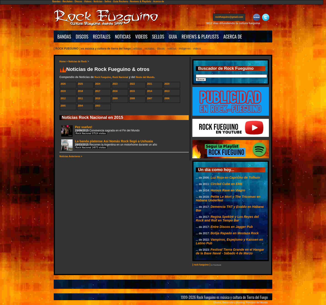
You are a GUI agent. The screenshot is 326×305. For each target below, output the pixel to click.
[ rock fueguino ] (201, 264)
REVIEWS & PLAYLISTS (200, 36)
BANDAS (64, 36)
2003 (97, 105)
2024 (97, 84)
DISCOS (82, 36)
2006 (166, 98)
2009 (114, 98)
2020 (166, 84)
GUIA (173, 36)
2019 (63, 91)
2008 (132, 98)
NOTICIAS (123, 36)
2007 (149, 98)
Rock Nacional (120, 77)
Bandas (56, 1)
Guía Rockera (120, 1)
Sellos (107, 1)
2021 (149, 84)
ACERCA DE (232, 36)
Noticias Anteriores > (70, 156)
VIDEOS (141, 36)
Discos (78, 1)
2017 (97, 91)
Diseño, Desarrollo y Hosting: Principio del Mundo (241, 302)
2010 (97, 98)
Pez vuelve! (100, 130)
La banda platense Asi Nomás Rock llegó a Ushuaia (109, 145)
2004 (80, 105)
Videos (88, 1)
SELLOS (158, 36)
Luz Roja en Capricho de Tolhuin (235, 177)
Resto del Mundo (145, 77)
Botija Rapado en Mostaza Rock (235, 233)
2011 (80, 98)
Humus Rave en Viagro (228, 190)
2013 (166, 91)
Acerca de (158, 1)
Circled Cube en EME (227, 184)
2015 (132, 91)
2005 (63, 105)
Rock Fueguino (102, 77)
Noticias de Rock (77, 61)
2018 (80, 91)
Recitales (68, 1)
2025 (80, 84)
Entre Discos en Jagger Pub (232, 227)
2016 (114, 91)
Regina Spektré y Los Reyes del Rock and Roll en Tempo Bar (227, 218)
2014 (149, 91)
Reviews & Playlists (140, 1)
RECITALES (101, 36)
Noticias (98, 1)
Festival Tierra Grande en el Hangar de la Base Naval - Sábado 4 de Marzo (230, 251)
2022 (132, 84)
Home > (63, 61)
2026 (63, 84)
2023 (114, 84)
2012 (63, 98)
